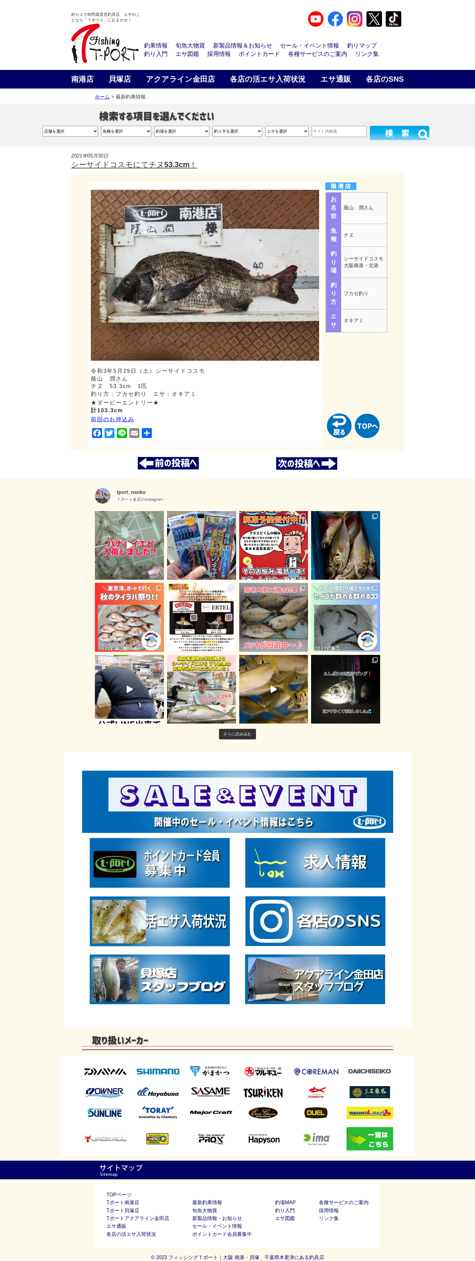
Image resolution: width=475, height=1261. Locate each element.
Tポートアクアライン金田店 (137, 1218)
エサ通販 (335, 79)
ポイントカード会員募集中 (222, 1234)
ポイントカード (259, 54)
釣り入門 (156, 54)
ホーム (102, 96)
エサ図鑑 (187, 54)
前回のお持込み (112, 419)
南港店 (82, 79)
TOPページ (119, 1194)
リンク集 (367, 54)
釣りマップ (362, 45)
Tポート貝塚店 (122, 1210)
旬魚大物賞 (190, 45)
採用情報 (219, 54)
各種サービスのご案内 (317, 54)
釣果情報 (156, 45)
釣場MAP (285, 1202)
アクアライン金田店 (180, 79)
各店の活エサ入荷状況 (267, 79)
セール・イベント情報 (309, 45)
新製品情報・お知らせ (217, 1218)
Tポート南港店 (122, 1202)
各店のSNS (385, 79)
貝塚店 (120, 79)
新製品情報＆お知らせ (242, 45)
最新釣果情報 (207, 1202)
